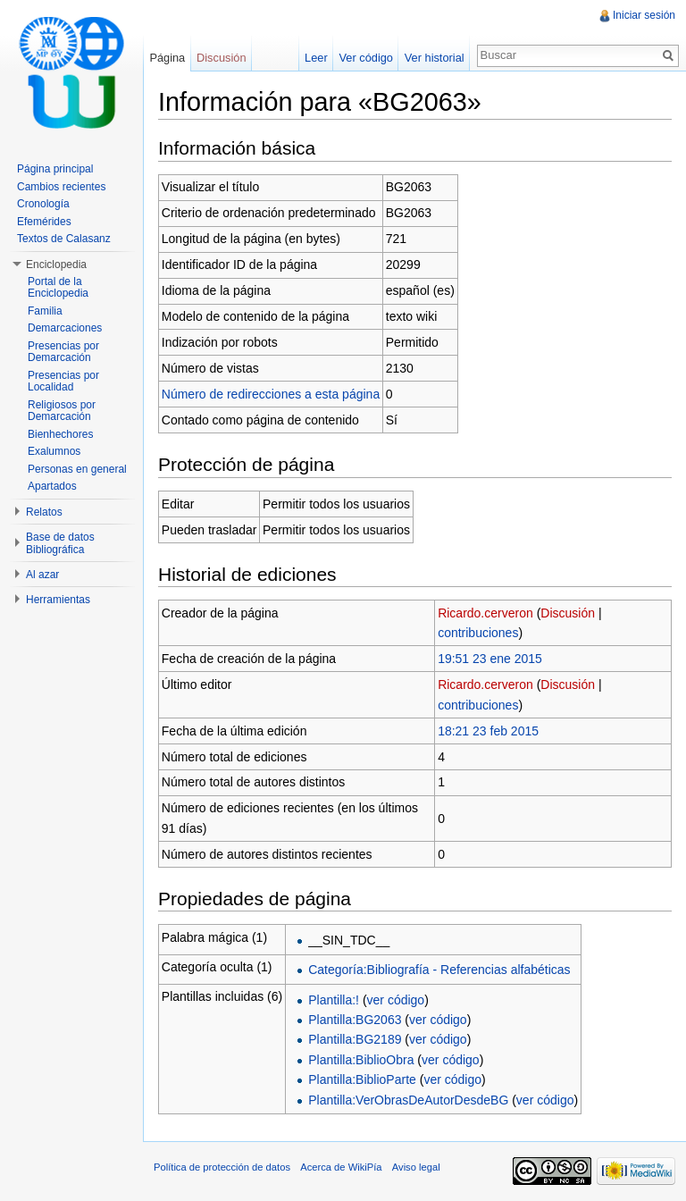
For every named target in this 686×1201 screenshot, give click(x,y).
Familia (45, 311)
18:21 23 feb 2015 (488, 731)
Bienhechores (60, 434)
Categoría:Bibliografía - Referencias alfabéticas (439, 969)
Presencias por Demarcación (63, 352)
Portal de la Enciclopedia (58, 287)
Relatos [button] (44, 512)
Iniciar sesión (644, 15)
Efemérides (44, 221)
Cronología (43, 203)
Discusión (567, 613)
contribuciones (478, 633)
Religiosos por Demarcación (62, 411)
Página (167, 57)
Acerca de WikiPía (340, 1167)
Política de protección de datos (222, 1167)
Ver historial (434, 57)
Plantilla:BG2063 (354, 1019)
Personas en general (77, 469)
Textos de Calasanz (64, 238)
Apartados (52, 486)
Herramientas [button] (58, 599)
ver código (396, 1000)
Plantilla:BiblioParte (362, 1079)
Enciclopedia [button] (56, 264)
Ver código (365, 57)
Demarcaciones (65, 328)
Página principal (55, 169)
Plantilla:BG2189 (354, 1039)
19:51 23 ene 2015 (490, 658)
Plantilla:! (333, 1000)
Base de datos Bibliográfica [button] (60, 543)
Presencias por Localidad (63, 381)
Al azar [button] (42, 574)
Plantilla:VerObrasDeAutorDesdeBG (408, 1100)
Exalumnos (54, 451)
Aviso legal (416, 1167)
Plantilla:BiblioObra (361, 1060)
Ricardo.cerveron (485, 613)
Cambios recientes (61, 187)
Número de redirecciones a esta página (271, 394)
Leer (316, 57)
